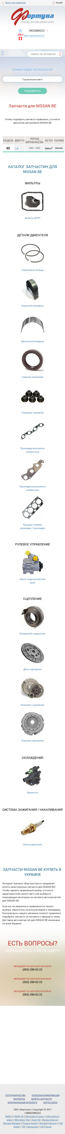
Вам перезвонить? (34, 35)
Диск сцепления (32, 656)
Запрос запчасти (41, 1098)
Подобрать (32, 91)
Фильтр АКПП (32, 205)
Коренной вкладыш (32, 292)
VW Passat (45, 1126)
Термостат (32, 779)
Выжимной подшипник (33, 620)
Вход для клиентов (15, 2)
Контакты (19, 1098)
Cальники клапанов (32, 399)
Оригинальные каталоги (22, 1102)
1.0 (16, 148)
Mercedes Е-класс (35, 1116)
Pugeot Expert (30, 1123)
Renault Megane (12, 1123)
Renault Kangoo (48, 1123)
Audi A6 (36, 1119)
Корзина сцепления (32, 727)
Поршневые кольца (32, 256)
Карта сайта (50, 1102)
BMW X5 (19, 1116)
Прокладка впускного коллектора (32, 436)
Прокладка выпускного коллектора (32, 474)
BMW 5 (9, 1116)
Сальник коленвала (32, 363)
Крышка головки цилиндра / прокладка (32, 513)
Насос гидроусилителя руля (32, 567)
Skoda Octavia (49, 1119)
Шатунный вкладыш (32, 328)
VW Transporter (30, 1126)
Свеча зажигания (32, 831)
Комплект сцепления (32, 691)
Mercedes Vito (22, 1119)
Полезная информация (46, 1095)
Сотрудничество (15, 1095)
